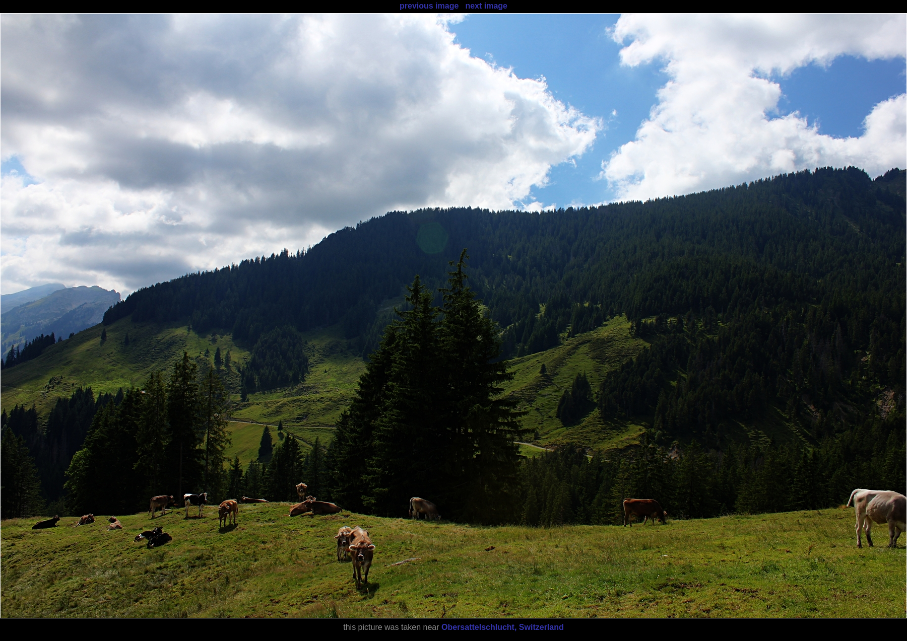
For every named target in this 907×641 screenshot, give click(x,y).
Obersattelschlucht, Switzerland (502, 627)
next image (486, 6)
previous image (429, 6)
